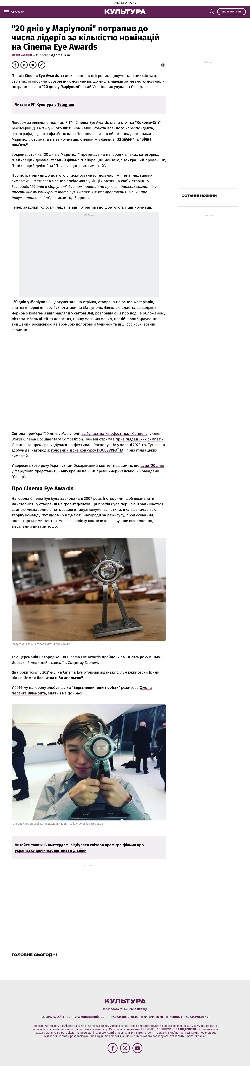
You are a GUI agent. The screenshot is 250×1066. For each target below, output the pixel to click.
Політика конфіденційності (87, 1016)
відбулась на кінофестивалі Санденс (114, 433)
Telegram (65, 104)
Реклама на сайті (52, 1016)
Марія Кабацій (22, 55)
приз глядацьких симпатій (140, 439)
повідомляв (76, 181)
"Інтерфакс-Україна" (165, 1032)
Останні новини (199, 196)
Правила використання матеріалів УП (136, 1016)
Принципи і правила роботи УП (188, 1016)
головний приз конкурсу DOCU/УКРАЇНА (87, 450)
